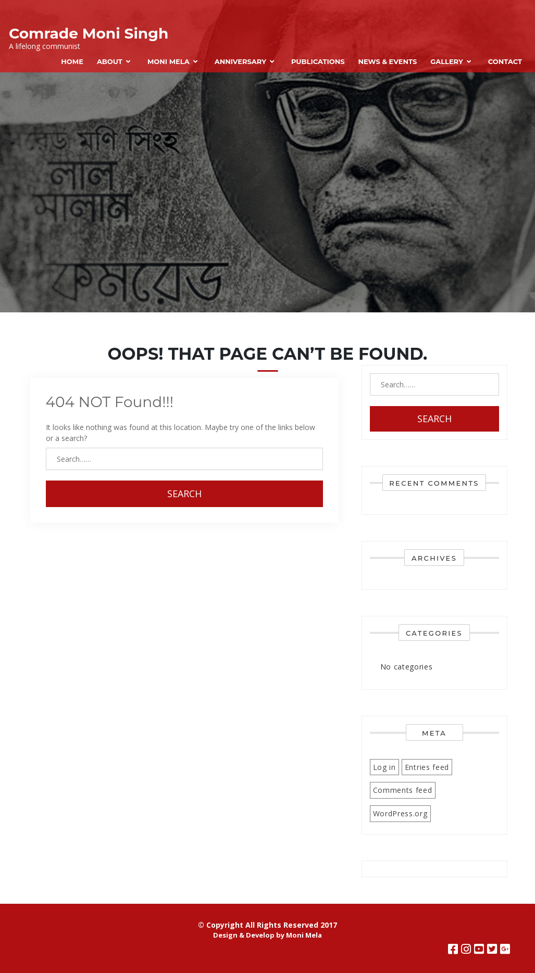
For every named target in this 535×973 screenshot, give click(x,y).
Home (72, 61)
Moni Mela (168, 61)
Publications (317, 61)
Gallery (446, 61)
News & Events (387, 61)
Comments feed (402, 790)
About (109, 61)
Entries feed (427, 767)
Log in (384, 767)
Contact (505, 61)
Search (184, 493)
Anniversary (240, 61)
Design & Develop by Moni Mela (267, 935)
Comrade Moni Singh (88, 33)
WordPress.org (400, 813)
